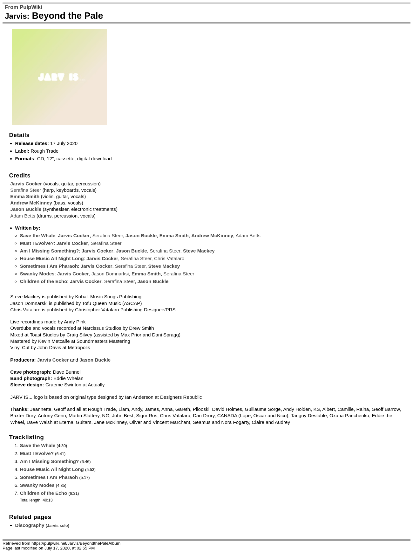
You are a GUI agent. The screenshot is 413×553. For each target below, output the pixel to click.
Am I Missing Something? (49, 250)
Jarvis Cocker (26, 183)
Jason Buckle (25, 209)
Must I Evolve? (37, 243)
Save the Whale (37, 235)
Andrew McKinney (31, 202)
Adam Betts (22, 215)
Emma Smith (24, 196)
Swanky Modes (37, 273)
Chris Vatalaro (169, 258)
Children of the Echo (43, 281)
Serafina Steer (25, 190)
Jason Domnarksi (110, 273)
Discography (42, 525)
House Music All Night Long (52, 258)
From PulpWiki (23, 7)
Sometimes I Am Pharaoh (49, 266)
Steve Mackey (199, 250)
